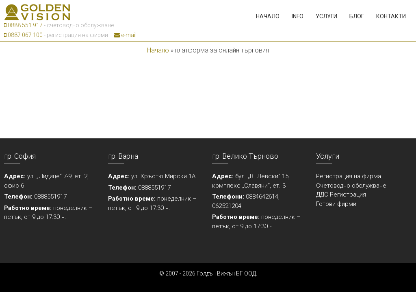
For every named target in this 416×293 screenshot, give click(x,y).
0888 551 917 (23, 25)
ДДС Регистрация (341, 194)
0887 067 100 (23, 35)
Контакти (391, 16)
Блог (356, 16)
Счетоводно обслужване (351, 185)
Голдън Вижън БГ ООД (226, 273)
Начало (268, 16)
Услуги (326, 16)
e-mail (125, 35)
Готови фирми (336, 204)
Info (297, 16)
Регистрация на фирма (348, 176)
